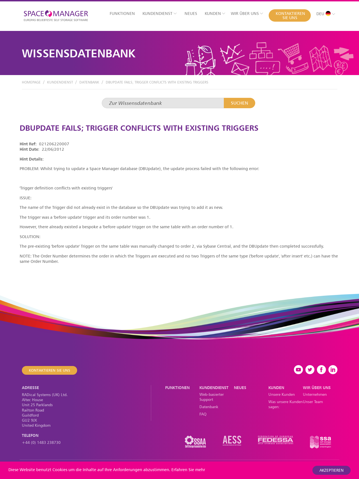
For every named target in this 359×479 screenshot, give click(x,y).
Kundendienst (159, 13)
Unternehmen (315, 394)
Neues (191, 13)
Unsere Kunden (281, 394)
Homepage (31, 82)
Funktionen (122, 13)
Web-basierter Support (211, 397)
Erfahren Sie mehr (188, 469)
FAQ (202, 414)
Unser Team (313, 401)
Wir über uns (247, 13)
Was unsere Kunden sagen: (285, 404)
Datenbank (89, 82)
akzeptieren (331, 470)
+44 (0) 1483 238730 (41, 442)
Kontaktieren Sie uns (290, 15)
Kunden (215, 13)
